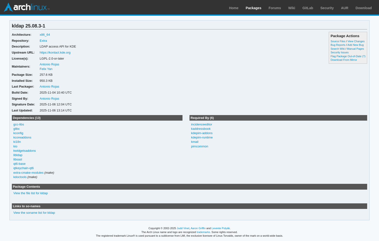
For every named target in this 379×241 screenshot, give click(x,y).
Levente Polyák (220, 228)
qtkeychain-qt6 (23, 168)
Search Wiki (338, 48)
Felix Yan (46, 69)
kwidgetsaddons (24, 150)
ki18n (17, 142)
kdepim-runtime (201, 137)
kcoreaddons (22, 137)
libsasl (17, 159)
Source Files (338, 41)
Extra (43, 40)
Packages (254, 8)
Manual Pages (355, 48)
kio (15, 146)
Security (327, 8)
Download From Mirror (344, 59)
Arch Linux (27, 7)
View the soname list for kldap (34, 212)
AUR (344, 8)
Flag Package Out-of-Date (346, 56)
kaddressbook (201, 129)
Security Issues (340, 52)
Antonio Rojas (49, 64)
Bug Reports (338, 44)
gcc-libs (18, 124)
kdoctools (20, 177)
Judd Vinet (183, 228)
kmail (194, 142)
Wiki (291, 8)
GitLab (307, 8)
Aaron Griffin (198, 228)
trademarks (203, 232)
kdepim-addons (201, 133)
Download (364, 8)
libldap (17, 155)
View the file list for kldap (30, 193)
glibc (16, 129)
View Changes (356, 41)
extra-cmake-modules (28, 172)
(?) (363, 56)
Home (234, 8)
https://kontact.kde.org (55, 52)
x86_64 (45, 34)
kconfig (18, 133)
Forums (275, 8)
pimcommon (199, 146)
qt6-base (19, 163)
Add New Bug (355, 44)
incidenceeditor (201, 124)
